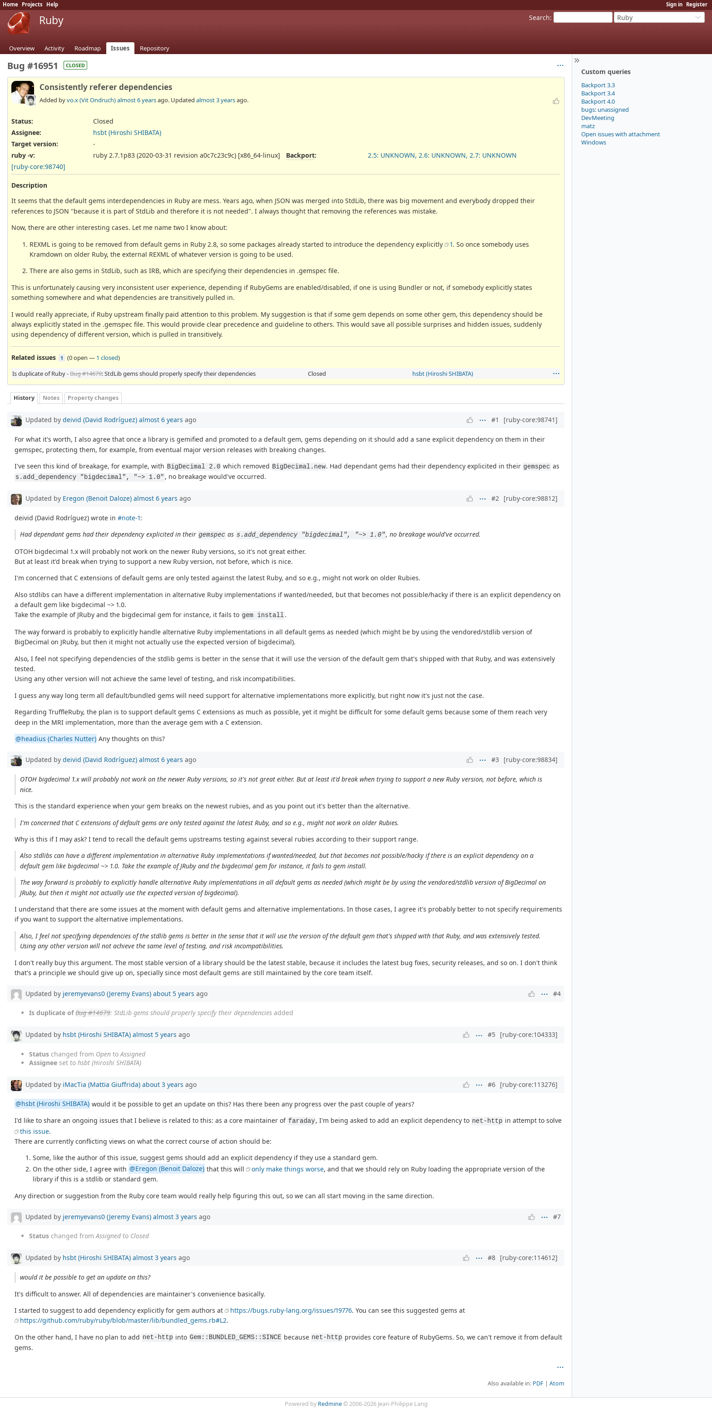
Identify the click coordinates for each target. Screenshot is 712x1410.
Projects (32, 4)
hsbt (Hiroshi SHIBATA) (127, 132)
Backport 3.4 (598, 93)
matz (588, 126)
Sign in (674, 4)
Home (10, 4)
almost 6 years (136, 100)
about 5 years (173, 993)
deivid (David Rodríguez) (100, 419)
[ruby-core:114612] (529, 1257)
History (24, 398)
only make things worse (288, 1169)
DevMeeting (597, 118)
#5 (491, 1034)
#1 (495, 419)
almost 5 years (155, 1034)
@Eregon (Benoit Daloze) (166, 1169)
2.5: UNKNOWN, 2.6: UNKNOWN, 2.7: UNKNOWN (442, 155)
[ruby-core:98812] (531, 498)
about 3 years (162, 1084)
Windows (593, 142)
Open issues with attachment (620, 134)
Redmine (330, 1404)
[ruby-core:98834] (531, 759)
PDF (538, 1383)
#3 (495, 759)
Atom (556, 1383)
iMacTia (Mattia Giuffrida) (101, 1084)
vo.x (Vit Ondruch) (91, 100)
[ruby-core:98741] (531, 419)
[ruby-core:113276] (529, 1084)
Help (52, 4)
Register (696, 4)
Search (539, 17)
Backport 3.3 (598, 85)
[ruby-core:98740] (38, 166)
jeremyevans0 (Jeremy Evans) (107, 993)
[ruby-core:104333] (529, 1034)
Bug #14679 (86, 373)
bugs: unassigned (605, 109)
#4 (557, 993)
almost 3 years (215, 100)
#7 (557, 1216)
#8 (491, 1257)
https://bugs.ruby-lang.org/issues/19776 (291, 1310)
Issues (120, 48)
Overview (22, 48)
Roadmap (87, 48)
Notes (51, 398)
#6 (491, 1084)
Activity (54, 48)
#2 (495, 498)
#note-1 (129, 517)
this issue (34, 1131)
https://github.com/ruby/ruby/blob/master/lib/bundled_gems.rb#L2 (123, 1320)
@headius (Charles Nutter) (55, 738)
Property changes (93, 398)
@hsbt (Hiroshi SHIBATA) (52, 1104)
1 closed (107, 358)
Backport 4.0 (598, 101)
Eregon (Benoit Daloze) (97, 498)
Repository (154, 48)
